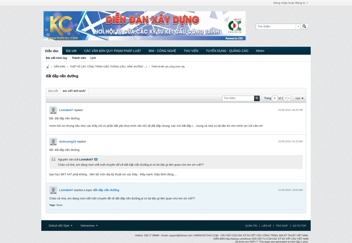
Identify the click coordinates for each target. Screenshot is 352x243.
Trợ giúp (282, 225)
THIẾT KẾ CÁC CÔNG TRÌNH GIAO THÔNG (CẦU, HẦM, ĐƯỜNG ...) (108, 66)
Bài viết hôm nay (56, 58)
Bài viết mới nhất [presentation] (74, 91)
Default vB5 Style (60, 225)
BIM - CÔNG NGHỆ (162, 51)
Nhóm (260, 51)
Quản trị (251, 225)
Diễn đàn (51, 51)
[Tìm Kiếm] (278, 26)
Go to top (299, 225)
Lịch (93, 58)
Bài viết (71, 51)
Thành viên (79, 58)
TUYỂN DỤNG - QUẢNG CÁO (227, 51)
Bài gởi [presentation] (53, 91)
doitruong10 (67, 141)
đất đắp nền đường (106, 190)
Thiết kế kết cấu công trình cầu (168, 66)
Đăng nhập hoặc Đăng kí (290, 2)
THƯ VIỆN (191, 51)
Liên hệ (266, 225)
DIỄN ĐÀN (59, 66)
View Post (95, 159)
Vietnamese (89, 225)
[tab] (53, 91)
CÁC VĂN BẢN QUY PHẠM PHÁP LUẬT (112, 51)
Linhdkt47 (66, 110)
